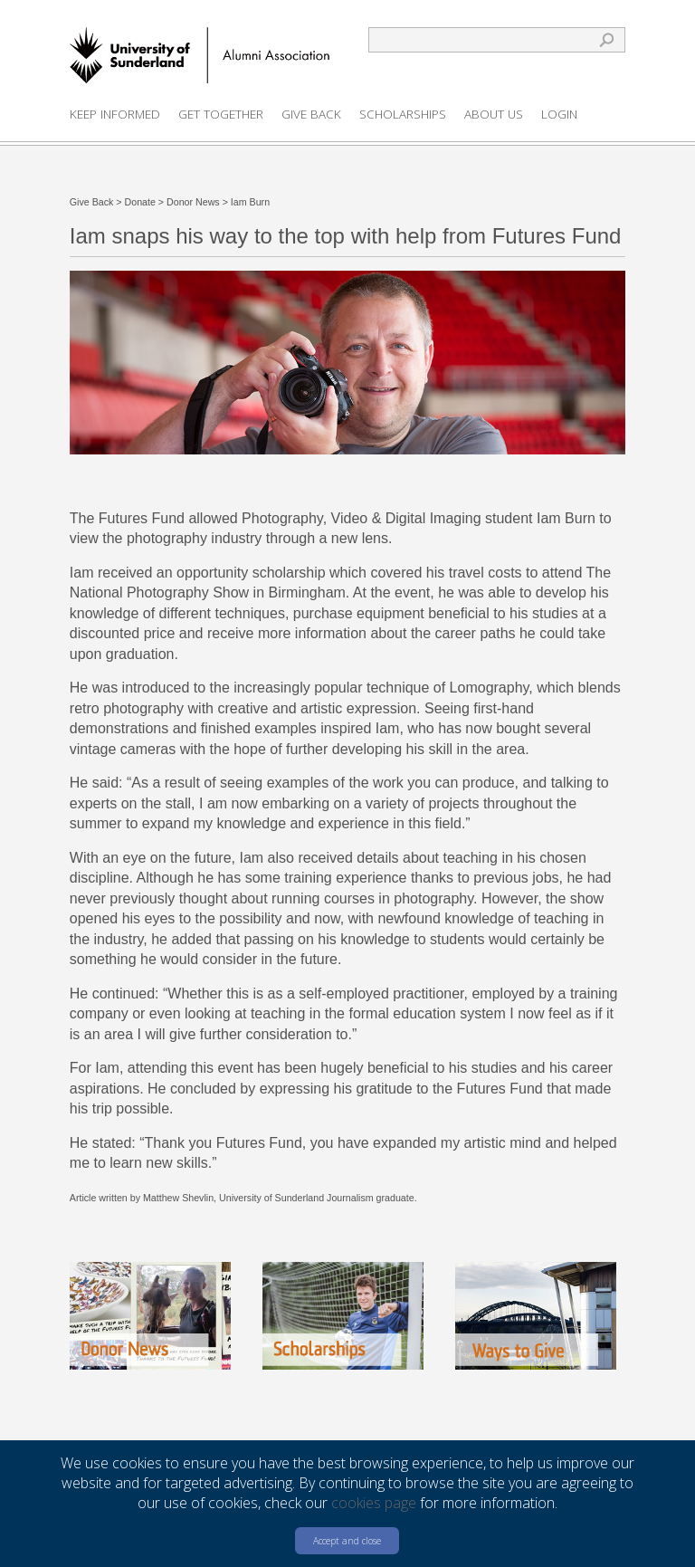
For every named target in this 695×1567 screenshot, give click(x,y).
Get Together (220, 114)
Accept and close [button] (347, 1540)
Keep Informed (115, 114)
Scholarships (402, 114)
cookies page (373, 1503)
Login (559, 114)
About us (493, 114)
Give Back (311, 114)
